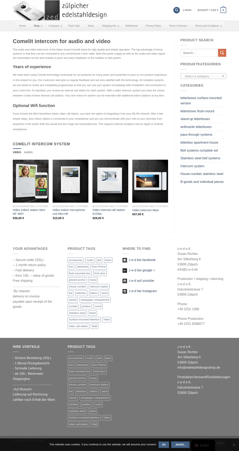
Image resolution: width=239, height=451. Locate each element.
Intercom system (192, 166)
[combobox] (203, 76)
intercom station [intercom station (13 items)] (99, 286)
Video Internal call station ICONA (108, 211)
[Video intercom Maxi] (150, 181)
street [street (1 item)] (92, 312)
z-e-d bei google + (139, 270)
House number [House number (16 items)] (77, 286)
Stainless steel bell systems (200, 158)
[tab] (17, 152)
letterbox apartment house (199, 142)
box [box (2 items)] (71, 266)
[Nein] (234, 446)
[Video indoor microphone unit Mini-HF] (70, 181)
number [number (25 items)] (73, 306)
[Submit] (222, 53)
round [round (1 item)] (98, 306)
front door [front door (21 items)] (99, 273)
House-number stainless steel (201, 174)
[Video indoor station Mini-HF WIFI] (31, 181)
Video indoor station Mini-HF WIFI (29, 211)
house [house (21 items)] (93, 279)
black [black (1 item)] (108, 260)
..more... (180, 444)
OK (164, 444)
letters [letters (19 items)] (93, 293)
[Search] (176, 10)
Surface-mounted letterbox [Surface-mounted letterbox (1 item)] (84, 319)
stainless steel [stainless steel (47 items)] (77, 312)
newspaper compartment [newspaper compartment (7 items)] (95, 299)
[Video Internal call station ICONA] (110, 181)
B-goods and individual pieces (202, 181)
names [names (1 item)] (73, 299)
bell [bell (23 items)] (99, 260)
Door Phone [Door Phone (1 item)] (98, 266)
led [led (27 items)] (70, 293)
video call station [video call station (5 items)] (78, 326)
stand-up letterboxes (195, 119)
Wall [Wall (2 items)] (94, 326)
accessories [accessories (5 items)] (76, 260)
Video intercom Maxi (145, 210)
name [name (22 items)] (104, 293)
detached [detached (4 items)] (82, 266)
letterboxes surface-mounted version (201, 100)
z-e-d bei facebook (139, 260)
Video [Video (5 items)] (106, 319)
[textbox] (202, 76)
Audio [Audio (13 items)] (90, 260)
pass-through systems (196, 134)
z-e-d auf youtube (138, 280)
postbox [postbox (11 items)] (86, 306)
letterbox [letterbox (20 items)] (81, 293)
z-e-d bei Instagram (140, 291)
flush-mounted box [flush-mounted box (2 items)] (79, 273)
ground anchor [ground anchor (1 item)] (77, 279)
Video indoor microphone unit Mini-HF (69, 211)
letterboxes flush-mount (197, 111)
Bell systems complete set (199, 150)
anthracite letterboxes (196, 127)
